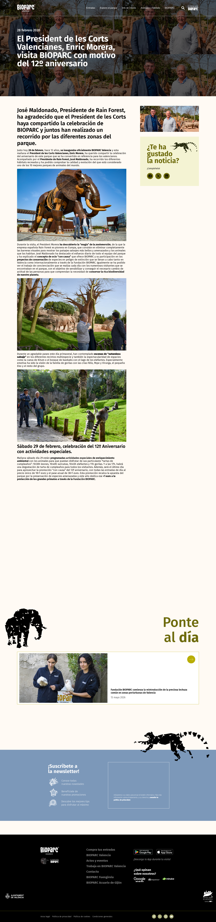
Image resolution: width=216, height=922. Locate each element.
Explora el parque (108, 8)
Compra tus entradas (100, 849)
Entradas (90, 8)
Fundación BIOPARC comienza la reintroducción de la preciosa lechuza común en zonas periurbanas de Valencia (150, 691)
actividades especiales (79, 457)
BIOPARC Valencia (98, 855)
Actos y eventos (97, 860)
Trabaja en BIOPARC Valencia (106, 866)
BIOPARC (170, 8)
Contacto (92, 871)
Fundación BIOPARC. (84, 479)
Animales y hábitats (150, 8)
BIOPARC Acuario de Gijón (104, 882)
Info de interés (129, 8)
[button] (150, 176)
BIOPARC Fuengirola (100, 877)
